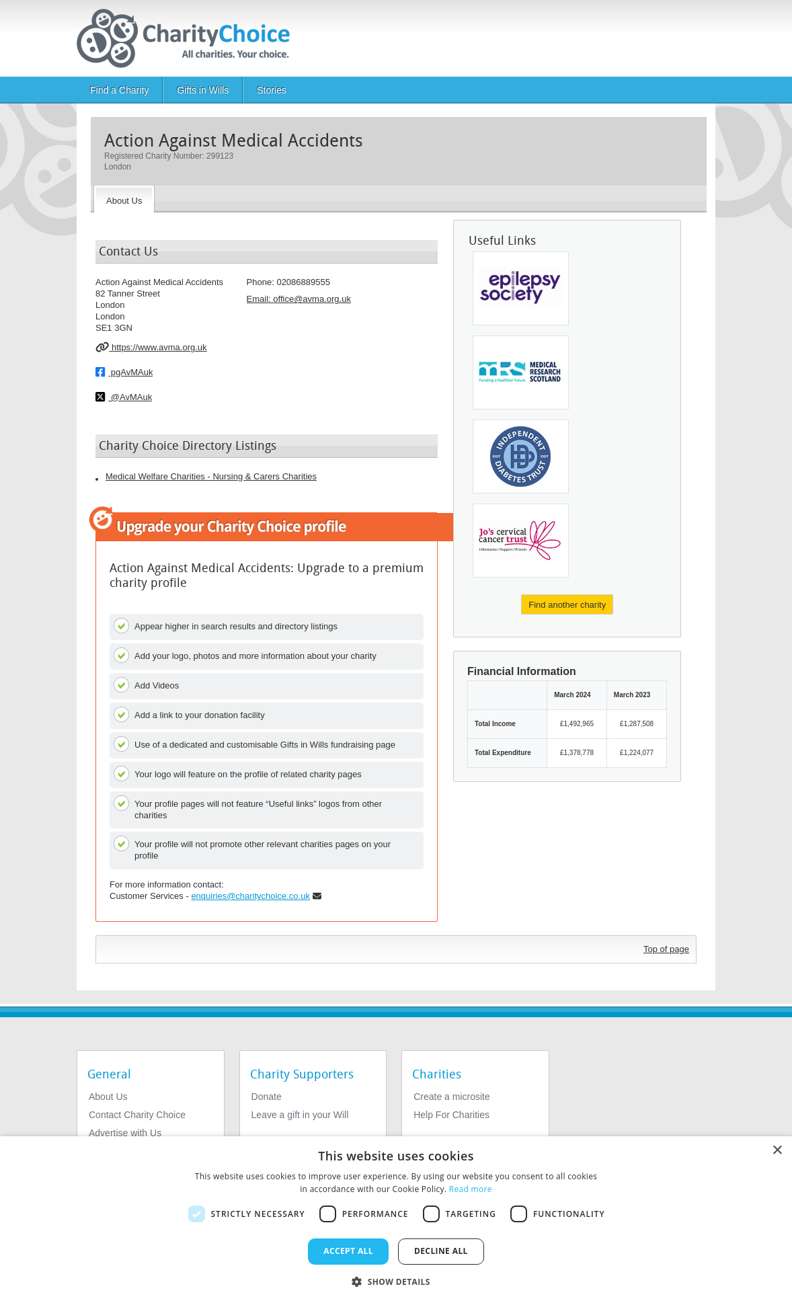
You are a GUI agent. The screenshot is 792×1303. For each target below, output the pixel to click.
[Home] (189, 38)
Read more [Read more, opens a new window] (470, 1189)
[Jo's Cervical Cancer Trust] (521, 541)
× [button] (777, 1151)
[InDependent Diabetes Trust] (521, 456)
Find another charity (567, 605)
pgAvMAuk (124, 371)
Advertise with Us (125, 1133)
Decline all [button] (441, 1251)
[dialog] (396, 1219)
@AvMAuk (123, 396)
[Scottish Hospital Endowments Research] (521, 372)
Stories (271, 90)
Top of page (666, 949)
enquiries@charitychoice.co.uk (250, 896)
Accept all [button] (348, 1251)
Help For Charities (451, 1114)
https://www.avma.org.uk (151, 347)
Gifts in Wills (203, 90)
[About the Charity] (124, 199)
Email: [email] (299, 299)
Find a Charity (119, 90)
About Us (108, 1096)
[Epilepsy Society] (521, 288)
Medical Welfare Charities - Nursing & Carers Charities (211, 476)
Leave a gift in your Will (300, 1114)
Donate (266, 1096)
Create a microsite (451, 1096)
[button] (396, 1281)
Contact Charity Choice (137, 1114)
